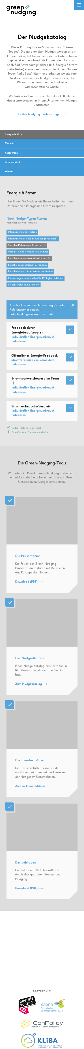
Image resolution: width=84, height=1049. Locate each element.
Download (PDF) (26, 586)
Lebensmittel (12, 162)
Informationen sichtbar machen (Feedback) (32, 243)
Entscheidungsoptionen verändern (27, 269)
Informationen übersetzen (22, 236)
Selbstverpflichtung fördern (23, 289)
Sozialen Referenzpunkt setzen (25, 249)
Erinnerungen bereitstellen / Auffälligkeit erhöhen (35, 282)
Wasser (9, 171)
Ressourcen (11, 152)
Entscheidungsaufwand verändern (27, 262)
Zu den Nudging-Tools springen (39, 114)
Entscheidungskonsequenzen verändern (30, 275)
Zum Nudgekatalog (28, 688)
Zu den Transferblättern (31, 790)
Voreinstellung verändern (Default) (28, 256)
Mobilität (10, 143)
